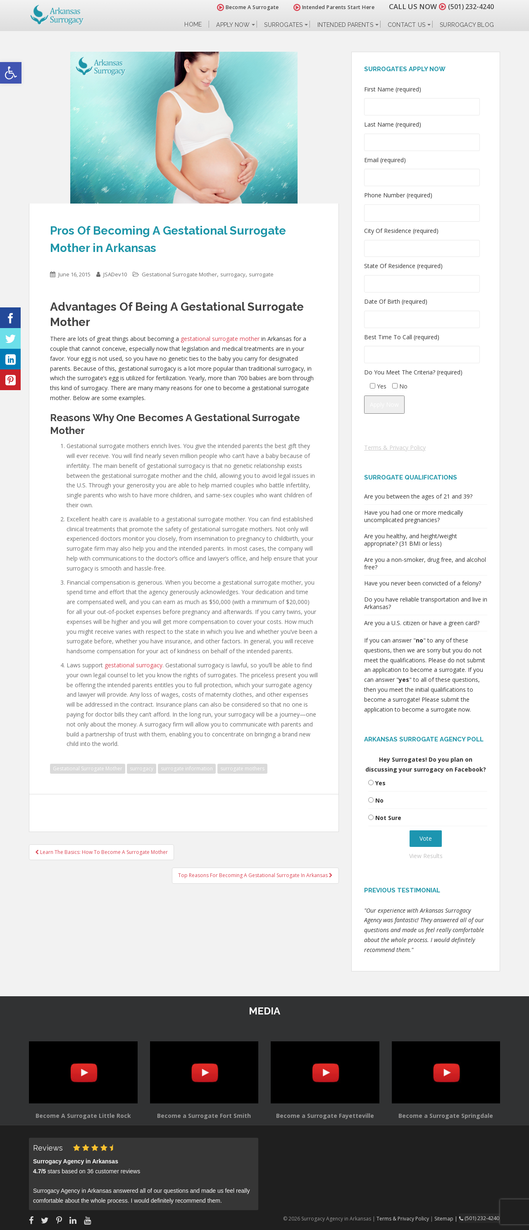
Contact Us (406, 25)
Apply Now (233, 25)
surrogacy (232, 274)
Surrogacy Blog (467, 25)
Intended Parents (345, 25)
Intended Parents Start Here (329, 7)
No (379, 800)
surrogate (261, 274)
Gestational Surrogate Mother (179, 274)
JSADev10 (115, 274)
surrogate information (187, 768)
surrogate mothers (242, 768)
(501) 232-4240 (468, 6)
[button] (10, 73)
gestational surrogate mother (220, 339)
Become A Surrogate (243, 7)
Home (193, 25)
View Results (426, 856)
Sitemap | (448, 1218)
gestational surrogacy (133, 665)
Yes (380, 783)
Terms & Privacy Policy (395, 447)
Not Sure (388, 818)
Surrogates (283, 25)
